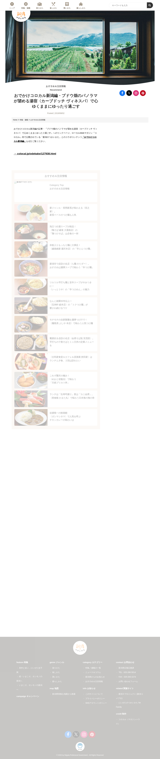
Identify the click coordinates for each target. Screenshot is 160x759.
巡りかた (39, 8)
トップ (12, 8)
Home (15, 122)
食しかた (53, 8)
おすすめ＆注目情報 (55, 90)
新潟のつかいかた (21, 16)
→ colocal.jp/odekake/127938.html (36, 155)
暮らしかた (80, 8)
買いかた (67, 8)
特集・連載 (25, 8)
